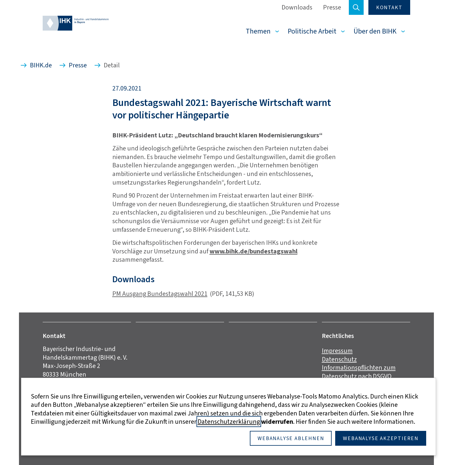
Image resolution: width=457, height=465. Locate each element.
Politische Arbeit (312, 31)
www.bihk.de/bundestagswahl (254, 251)
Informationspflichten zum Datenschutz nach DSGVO (359, 371)
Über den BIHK (375, 31)
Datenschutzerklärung (229, 421)
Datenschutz (339, 359)
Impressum (337, 350)
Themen (258, 31)
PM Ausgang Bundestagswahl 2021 (159, 293)
